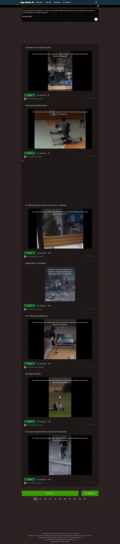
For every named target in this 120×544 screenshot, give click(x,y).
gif (29, 6)
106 (75, 499)
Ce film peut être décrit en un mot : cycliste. (46, 205)
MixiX (40, 156)
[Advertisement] (60, 33)
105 (79, 499)
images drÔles (36, 6)
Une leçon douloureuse (36, 105)
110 (55, 499)
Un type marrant (33, 374)
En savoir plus (27, 16)
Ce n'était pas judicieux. (36, 316)
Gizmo (41, 425)
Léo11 (40, 309)
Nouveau (57, 2)
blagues (24, 6)
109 (60, 499)
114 (35, 499)
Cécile (40, 99)
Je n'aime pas (41, 95)
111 (50, 499)
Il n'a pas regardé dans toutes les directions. (46, 432)
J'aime (29, 95)
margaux (41, 367)
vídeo (44, 6)
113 (40, 499)
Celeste (41, 256)
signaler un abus (90, 98)
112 (45, 499)
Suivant (50, 493)
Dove (40, 483)
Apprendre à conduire (35, 263)
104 (84, 499)
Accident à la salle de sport (38, 47)
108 (65, 499)
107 (70, 499)
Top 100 (48, 2)
